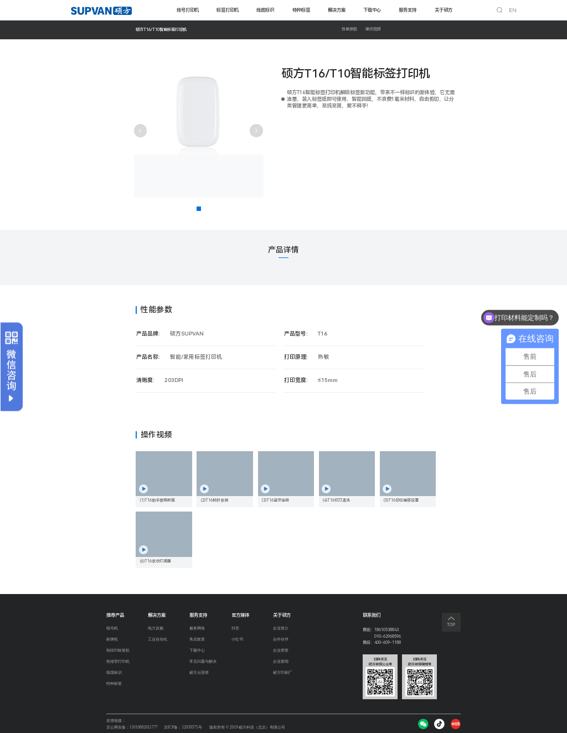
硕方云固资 (199, 675)
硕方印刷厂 (282, 675)
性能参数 (349, 29)
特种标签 (301, 10)
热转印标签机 (118, 651)
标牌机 (112, 640)
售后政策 (197, 640)
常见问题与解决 (203, 663)
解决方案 (337, 10)
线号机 (112, 629)
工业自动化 (157, 640)
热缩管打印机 (118, 663)
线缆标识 (265, 10)
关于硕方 (443, 10)
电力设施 (155, 629)
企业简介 (280, 629)
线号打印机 (188, 10)
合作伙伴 (280, 640)
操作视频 (373, 29)
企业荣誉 (280, 651)
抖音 (235, 629)
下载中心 (372, 10)
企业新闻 (280, 663)
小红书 (237, 640)
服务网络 (197, 629)
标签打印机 (228, 10)
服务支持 (407, 10)
